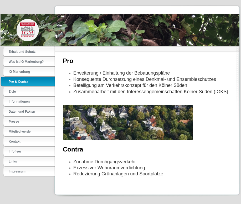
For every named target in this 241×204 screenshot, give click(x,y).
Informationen (19, 101)
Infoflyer (15, 151)
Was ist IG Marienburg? (26, 62)
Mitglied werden (21, 131)
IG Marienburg (19, 72)
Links (13, 161)
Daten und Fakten (22, 111)
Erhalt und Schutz (22, 52)
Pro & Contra (18, 81)
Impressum (17, 171)
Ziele (12, 91)
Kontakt (14, 141)
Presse (14, 121)
